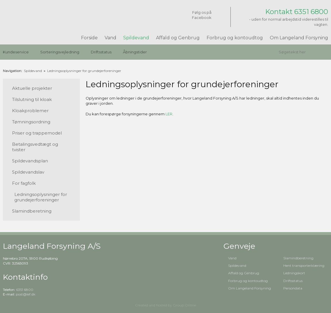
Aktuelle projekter (32, 88)
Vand (110, 37)
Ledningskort (294, 273)
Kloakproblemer (30, 110)
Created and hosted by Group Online (165, 305)
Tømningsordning (31, 122)
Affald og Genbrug (178, 37)
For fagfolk (24, 183)
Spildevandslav (28, 172)
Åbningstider (135, 52)
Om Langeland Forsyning (299, 37)
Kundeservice (16, 52)
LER (169, 114)
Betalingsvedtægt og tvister (35, 146)
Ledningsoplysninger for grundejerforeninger (84, 71)
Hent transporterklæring (303, 265)
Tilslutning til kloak (32, 99)
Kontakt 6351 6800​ (296, 11)
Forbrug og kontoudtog (235, 37)
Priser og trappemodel (37, 133)
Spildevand (136, 37)
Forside (89, 37)
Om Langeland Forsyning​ (249, 288)
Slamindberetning (31, 211)
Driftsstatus (101, 52)
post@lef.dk (25, 294)
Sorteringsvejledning (59, 52)
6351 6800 (24, 289)
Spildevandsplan (30, 161)
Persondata (292, 288)
